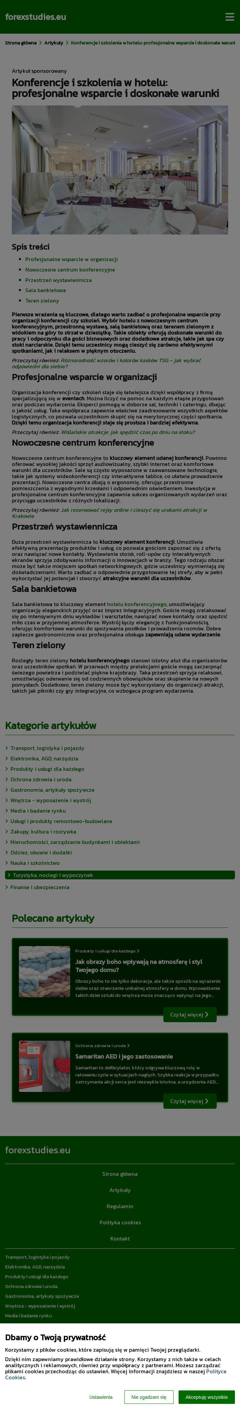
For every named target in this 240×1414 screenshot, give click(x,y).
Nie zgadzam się (148, 1397)
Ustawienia (100, 1397)
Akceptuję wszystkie (207, 1397)
